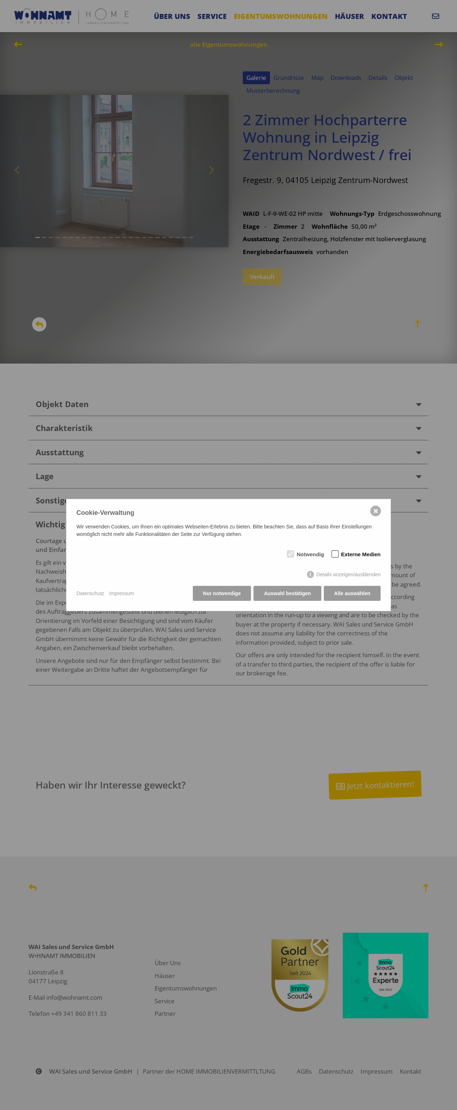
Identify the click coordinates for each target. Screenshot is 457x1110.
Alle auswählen (352, 593)
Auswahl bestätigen (287, 593)
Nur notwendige (222, 593)
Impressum (121, 593)
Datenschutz (90, 593)
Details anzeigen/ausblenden (348, 574)
